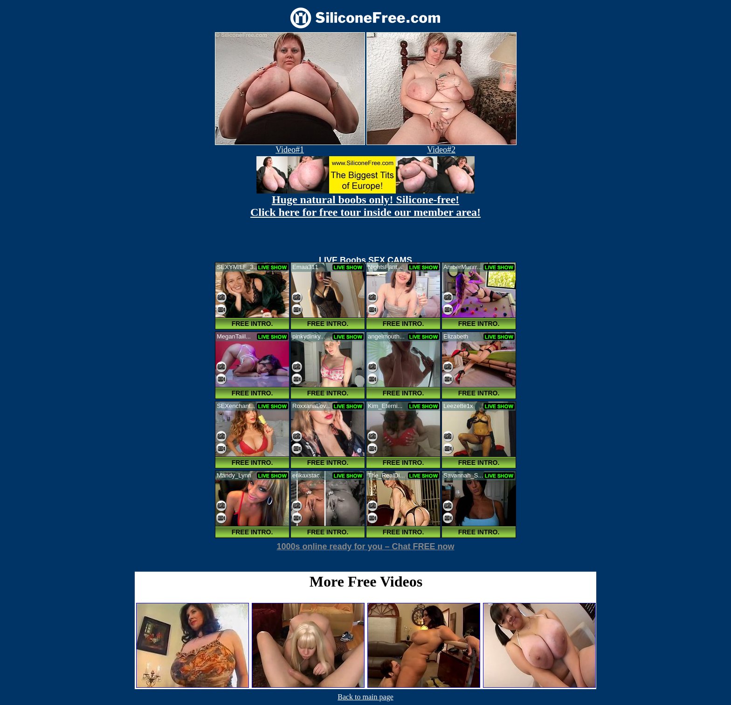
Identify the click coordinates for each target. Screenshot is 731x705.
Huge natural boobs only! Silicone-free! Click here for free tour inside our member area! (365, 206)
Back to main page (365, 697)
